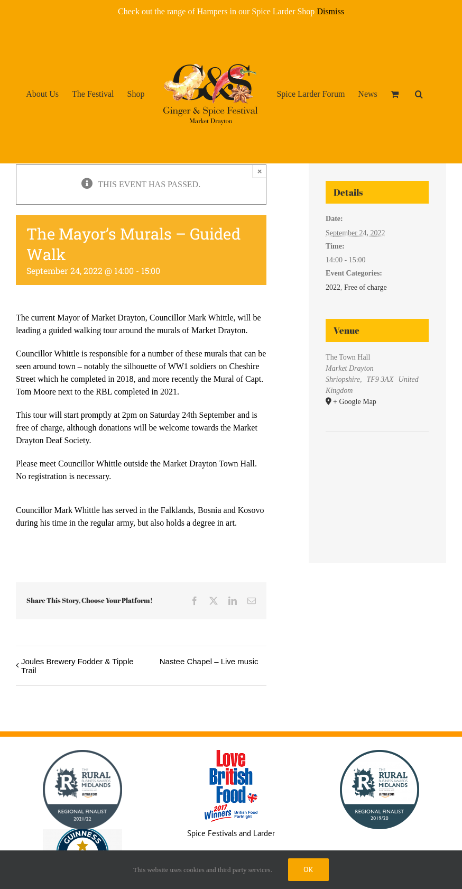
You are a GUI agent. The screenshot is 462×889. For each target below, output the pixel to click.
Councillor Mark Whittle (192, 317)
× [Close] (259, 171)
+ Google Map (354, 402)
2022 (333, 287)
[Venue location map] (377, 463)
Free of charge (365, 287)
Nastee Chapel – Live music (209, 661)
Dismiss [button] (330, 11)
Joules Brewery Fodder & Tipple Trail (77, 666)
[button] (419, 93)
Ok (308, 869)
